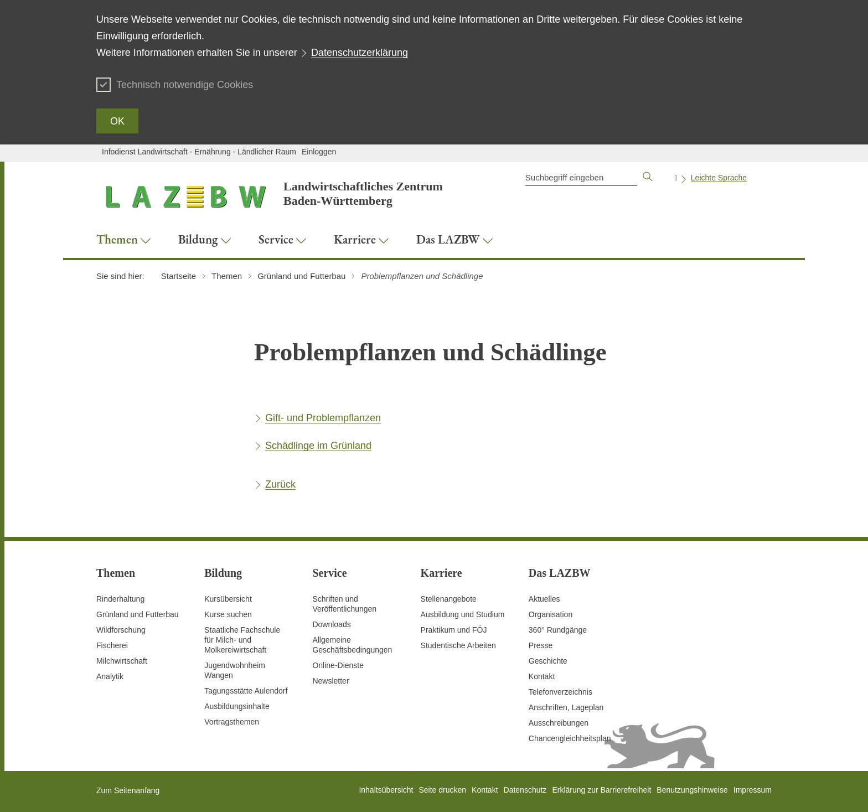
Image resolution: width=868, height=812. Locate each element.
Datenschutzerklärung (359, 52)
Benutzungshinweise (692, 789)
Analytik (109, 676)
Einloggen (319, 151)
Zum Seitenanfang (127, 790)
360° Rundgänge (558, 629)
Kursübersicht (228, 598)
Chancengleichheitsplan (570, 738)
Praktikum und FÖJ (454, 629)
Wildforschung (121, 629)
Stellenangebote (449, 598)
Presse (541, 645)
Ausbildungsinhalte (237, 706)
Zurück (280, 484)
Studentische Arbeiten (458, 645)
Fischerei (112, 645)
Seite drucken (442, 789)
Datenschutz (525, 789)
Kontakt (542, 676)
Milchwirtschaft (121, 660)
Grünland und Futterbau (137, 614)
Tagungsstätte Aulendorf (245, 690)
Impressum (752, 789)
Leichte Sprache (719, 177)
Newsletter (330, 680)
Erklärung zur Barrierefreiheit (601, 789)
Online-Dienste (338, 665)
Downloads (331, 624)
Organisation (550, 614)
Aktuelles (544, 598)
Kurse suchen (228, 614)
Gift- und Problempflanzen (323, 417)
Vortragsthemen (231, 721)
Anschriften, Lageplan (566, 707)
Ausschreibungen (558, 722)
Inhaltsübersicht (386, 789)
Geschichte (548, 660)
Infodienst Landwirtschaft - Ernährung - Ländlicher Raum (199, 151)
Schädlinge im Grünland (318, 445)
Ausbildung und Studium (463, 614)
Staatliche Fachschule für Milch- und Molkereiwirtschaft (242, 639)
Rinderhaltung (120, 598)
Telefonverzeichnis (560, 691)
